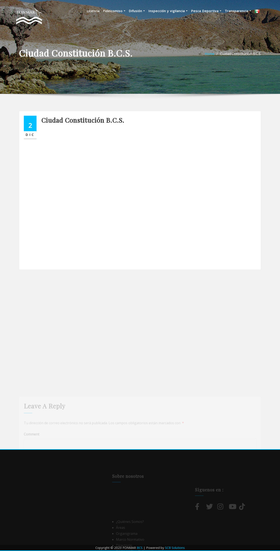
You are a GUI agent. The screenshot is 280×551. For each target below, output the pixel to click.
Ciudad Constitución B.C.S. (240, 53)
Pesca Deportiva (206, 11)
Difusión (137, 11)
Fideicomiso (114, 11)
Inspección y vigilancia (168, 11)
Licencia (93, 11)
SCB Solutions (175, 547)
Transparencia (238, 11)
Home (209, 53)
